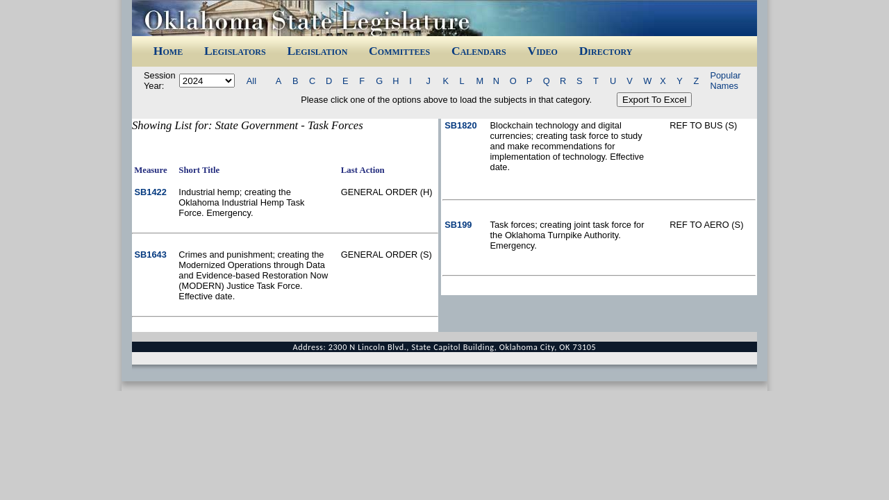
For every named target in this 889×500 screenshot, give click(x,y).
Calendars (478, 51)
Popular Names (725, 80)
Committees (399, 51)
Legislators (235, 51)
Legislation (317, 51)
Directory (606, 51)
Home (168, 51)
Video (542, 51)
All (251, 81)
